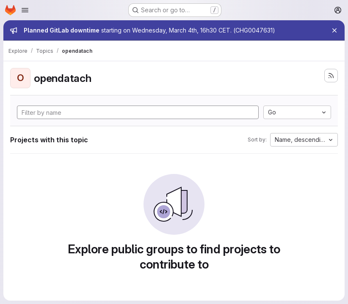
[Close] (334, 30)
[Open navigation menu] (25, 10)
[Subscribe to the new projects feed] (331, 75)
